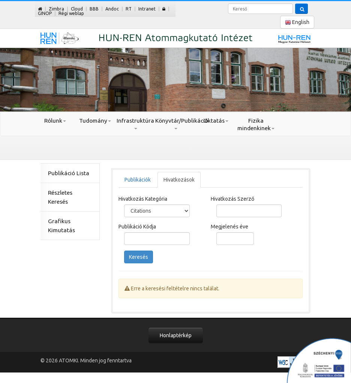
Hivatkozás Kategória (142, 199)
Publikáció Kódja (137, 227)
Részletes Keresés (60, 197)
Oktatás (215, 120)
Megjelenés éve (229, 227)
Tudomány (95, 120)
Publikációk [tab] (137, 180)
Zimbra (56, 8)
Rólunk (55, 120)
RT (129, 8)
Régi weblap (71, 13)
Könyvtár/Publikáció (175, 123)
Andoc (112, 8)
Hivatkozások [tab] (179, 180)
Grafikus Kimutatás (61, 225)
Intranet (147, 8)
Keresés (138, 257)
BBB (94, 8)
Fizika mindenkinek (255, 124)
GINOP (45, 13)
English (297, 22)
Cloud (77, 8)
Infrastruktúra (135, 123)
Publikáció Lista (68, 173)
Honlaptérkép (176, 335)
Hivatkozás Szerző (232, 199)
